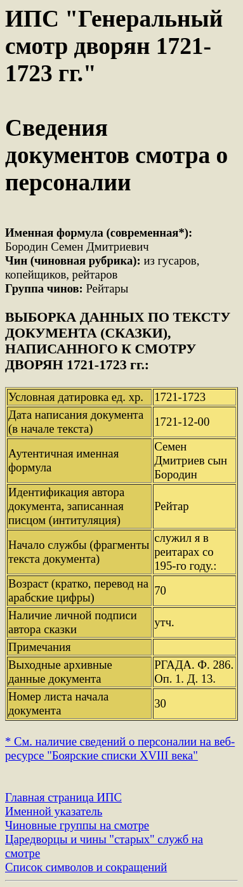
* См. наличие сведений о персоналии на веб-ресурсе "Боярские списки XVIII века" (120, 748)
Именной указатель (53, 811)
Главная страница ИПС (63, 797)
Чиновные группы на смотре (77, 825)
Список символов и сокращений (86, 867)
